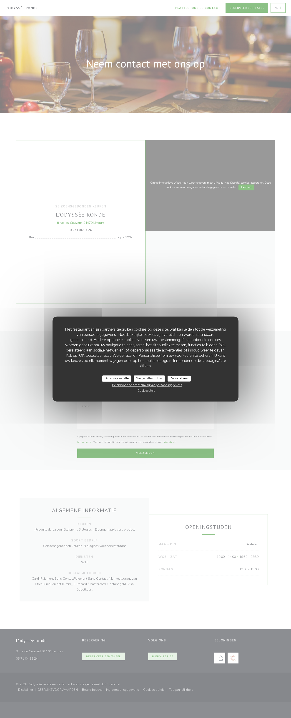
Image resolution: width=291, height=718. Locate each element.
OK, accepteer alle (117, 378)
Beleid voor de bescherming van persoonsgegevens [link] (147, 385)
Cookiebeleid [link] (146, 391)
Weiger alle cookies (149, 378)
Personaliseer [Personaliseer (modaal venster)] (179, 378)
